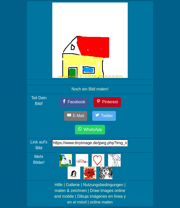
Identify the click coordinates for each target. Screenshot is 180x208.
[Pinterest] (107, 102)
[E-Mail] (75, 116)
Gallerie (73, 185)
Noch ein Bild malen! (90, 89)
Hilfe (59, 185)
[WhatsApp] (90, 130)
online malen (101, 202)
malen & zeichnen (71, 190)
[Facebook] (73, 102)
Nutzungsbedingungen (103, 185)
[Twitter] (104, 116)
